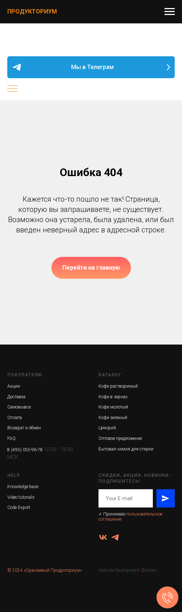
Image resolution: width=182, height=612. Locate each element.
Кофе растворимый (118, 386)
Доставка (16, 396)
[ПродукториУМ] (115, 537)
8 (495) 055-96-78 (25, 449)
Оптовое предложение (120, 438)
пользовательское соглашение (130, 516)
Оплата (14, 417)
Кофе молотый (113, 407)
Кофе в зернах (113, 396)
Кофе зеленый (112, 417)
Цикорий (107, 427)
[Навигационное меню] (169, 11)
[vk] (103, 537)
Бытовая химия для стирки (126, 449)
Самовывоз (19, 407)
